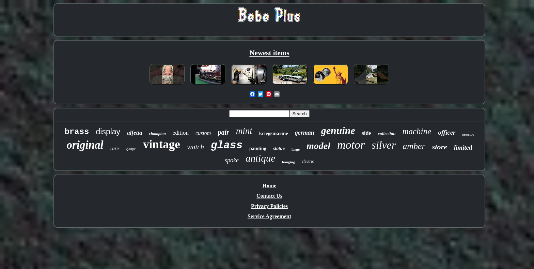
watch (195, 147)
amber (414, 146)
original (84, 145)
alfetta (134, 133)
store (439, 147)
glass (226, 145)
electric (308, 161)
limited (463, 147)
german (304, 132)
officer (446, 132)
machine (416, 131)
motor (351, 144)
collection (386, 133)
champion (157, 133)
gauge (131, 148)
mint (244, 131)
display (108, 131)
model (318, 145)
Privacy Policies (269, 206)
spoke (232, 160)
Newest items (269, 53)
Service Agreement (269, 216)
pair (223, 132)
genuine (338, 130)
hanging (288, 162)
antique (260, 158)
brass (76, 131)
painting (257, 148)
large (296, 149)
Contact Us (269, 196)
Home (270, 186)
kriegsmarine (273, 133)
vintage (161, 144)
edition (181, 133)
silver (384, 145)
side (366, 133)
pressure (468, 134)
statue (279, 148)
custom (203, 133)
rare (114, 148)
